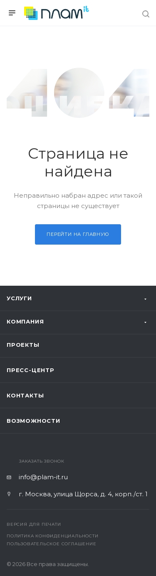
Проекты (23, 344)
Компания (25, 321)
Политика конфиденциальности (53, 536)
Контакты (25, 395)
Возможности (33, 420)
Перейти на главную (78, 234)
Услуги (19, 298)
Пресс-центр (30, 370)
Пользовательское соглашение (52, 544)
